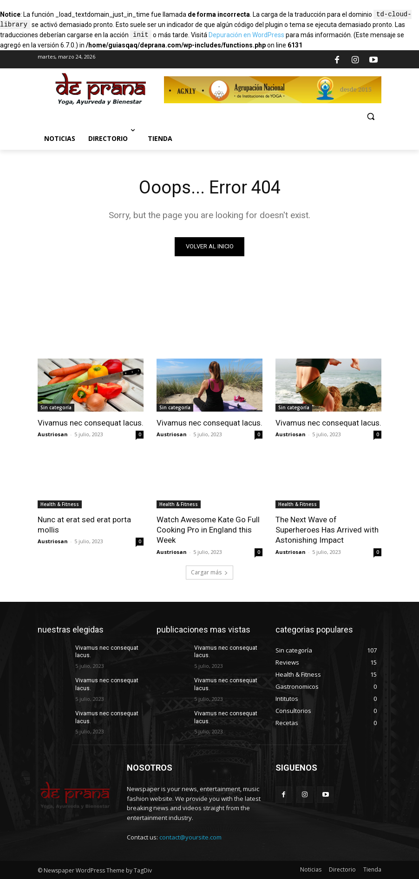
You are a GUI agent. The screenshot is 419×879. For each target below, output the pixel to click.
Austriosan (53, 434)
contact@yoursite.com (190, 837)
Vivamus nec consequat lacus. (91, 422)
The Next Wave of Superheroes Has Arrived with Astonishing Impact (327, 530)
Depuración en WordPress (246, 35)
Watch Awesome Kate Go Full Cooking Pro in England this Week (208, 530)
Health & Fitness (59, 504)
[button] (370, 116)
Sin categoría (56, 407)
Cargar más (209, 572)
